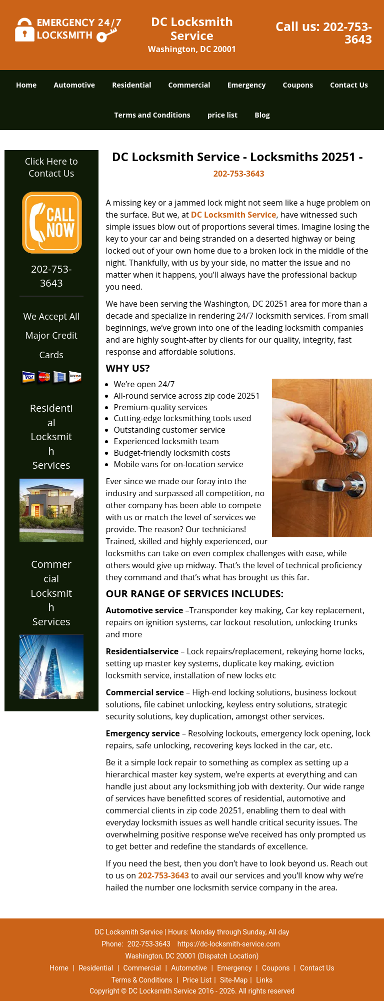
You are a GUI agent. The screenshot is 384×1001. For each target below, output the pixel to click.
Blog (262, 115)
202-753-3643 (347, 32)
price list (223, 115)
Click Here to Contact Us (51, 167)
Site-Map (234, 980)
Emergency (247, 85)
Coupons (298, 85)
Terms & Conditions (142, 980)
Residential (131, 85)
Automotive (75, 85)
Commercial (189, 85)
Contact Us (349, 85)
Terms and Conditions (152, 115)
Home (26, 85)
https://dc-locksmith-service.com (229, 944)
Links (264, 980)
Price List (197, 980)
